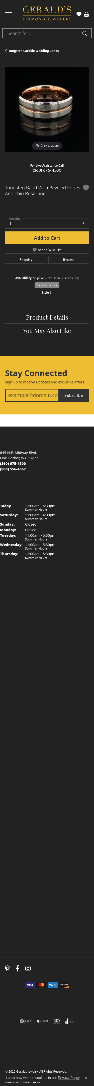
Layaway (7, 910)
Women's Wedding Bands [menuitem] (21, 614)
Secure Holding (13, 900)
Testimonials (10, 882)
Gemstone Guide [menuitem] (14, 762)
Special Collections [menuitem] (15, 679)
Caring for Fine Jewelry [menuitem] (19, 780)
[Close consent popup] (86, 1077)
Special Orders (12, 919)
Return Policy (19, 1049)
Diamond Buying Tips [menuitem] (18, 734)
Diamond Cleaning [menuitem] (15, 790)
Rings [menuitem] (4, 633)
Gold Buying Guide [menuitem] (16, 818)
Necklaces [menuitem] (8, 651)
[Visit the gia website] (26, 1021)
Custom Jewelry (13, 863)
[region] (47, 109)
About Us (8, 854)
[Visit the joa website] (69, 1021)
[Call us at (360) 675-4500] (13, 463)
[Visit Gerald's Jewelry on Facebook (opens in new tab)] (17, 969)
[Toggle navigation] (9, 14)
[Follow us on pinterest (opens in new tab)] (7, 969)
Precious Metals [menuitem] (13, 771)
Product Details (47, 317)
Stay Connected (36, 373)
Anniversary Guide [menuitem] (15, 808)
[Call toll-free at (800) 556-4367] (13, 469)
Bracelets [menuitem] (8, 661)
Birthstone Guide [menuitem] (14, 753)
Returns (68, 260)
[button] (78, 14)
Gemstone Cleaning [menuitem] (16, 799)
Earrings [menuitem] (7, 642)
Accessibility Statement (33, 1060)
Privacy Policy (48, 1049)
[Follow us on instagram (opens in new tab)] (28, 969)
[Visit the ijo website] (42, 1021)
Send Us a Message (16, 872)
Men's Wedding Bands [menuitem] (19, 605)
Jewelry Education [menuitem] (15, 715)
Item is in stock (47, 285)
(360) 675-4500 (47, 170)
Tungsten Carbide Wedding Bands (34, 51)
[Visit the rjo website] (56, 1021)
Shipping (26, 260)
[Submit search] (85, 33)
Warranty (8, 891)
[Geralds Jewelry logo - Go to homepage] (47, 14)
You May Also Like (47, 330)
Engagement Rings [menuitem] (16, 596)
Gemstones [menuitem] (9, 623)
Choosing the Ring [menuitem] (15, 743)
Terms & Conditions (30, 1054)
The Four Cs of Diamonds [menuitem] (21, 725)
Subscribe (73, 395)
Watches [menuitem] (7, 670)
